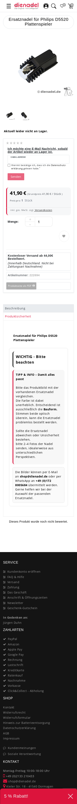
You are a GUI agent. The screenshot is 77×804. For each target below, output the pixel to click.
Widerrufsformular (17, 718)
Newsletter (15, 603)
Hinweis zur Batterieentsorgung (26, 723)
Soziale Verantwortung (24, 754)
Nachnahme (17, 680)
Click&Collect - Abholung (26, 691)
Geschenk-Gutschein (22, 608)
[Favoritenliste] (62, 5)
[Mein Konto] (46, 5)
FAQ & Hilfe (15, 577)
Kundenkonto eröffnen (24, 571)
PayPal (12, 639)
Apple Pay (15, 649)
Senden (16, 177)
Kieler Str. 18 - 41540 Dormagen (28, 786)
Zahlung (13, 587)
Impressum (11, 738)
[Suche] (53, 5)
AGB (6, 733)
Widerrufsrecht (14, 712)
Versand (13, 582)
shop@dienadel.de (19, 781)
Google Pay (16, 655)
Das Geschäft (17, 592)
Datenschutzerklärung (19, 728)
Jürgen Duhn (12, 623)
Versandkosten (43, 210)
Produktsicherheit (18, 316)
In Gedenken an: (15, 617)
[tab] (38, 308)
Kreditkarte (16, 670)
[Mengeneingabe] (39, 222)
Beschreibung (15, 308)
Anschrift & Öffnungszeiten (27, 597)
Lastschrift (15, 665)
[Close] (69, 537)
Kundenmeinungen (22, 748)
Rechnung (15, 660)
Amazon (14, 644)
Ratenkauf (15, 675)
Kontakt (8, 707)
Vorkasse (14, 686)
